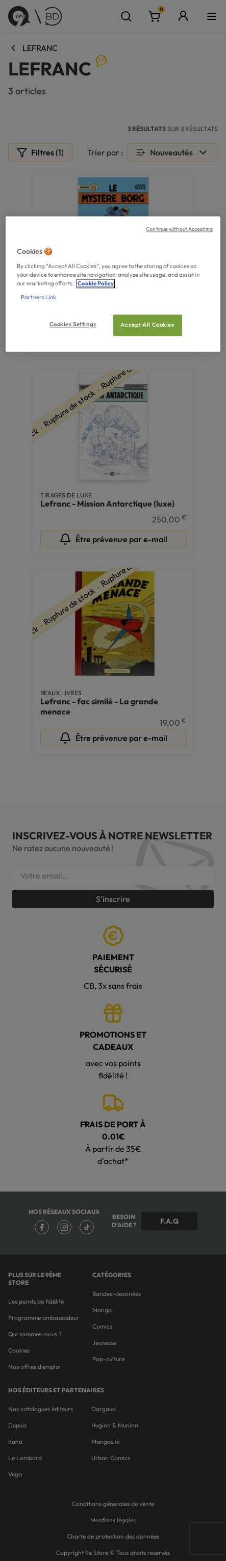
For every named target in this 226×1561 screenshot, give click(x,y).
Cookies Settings (72, 324)
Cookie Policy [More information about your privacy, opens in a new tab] (96, 283)
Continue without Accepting (179, 229)
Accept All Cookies (147, 325)
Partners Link (38, 297)
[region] (113, 284)
